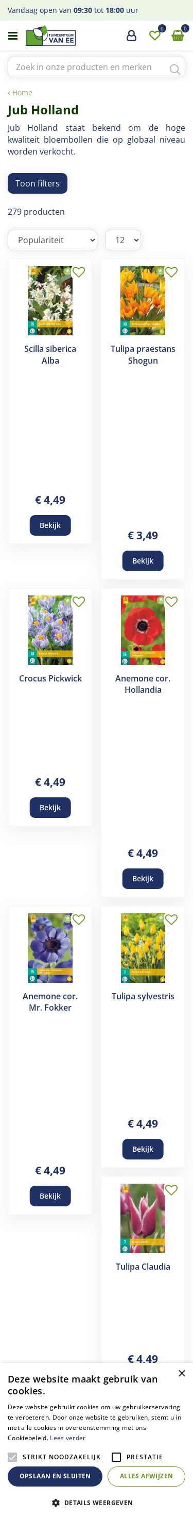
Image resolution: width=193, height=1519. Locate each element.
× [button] (181, 1374)
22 (128, 1318)
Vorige (22, 1318)
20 (87, 1318)
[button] (96, 1502)
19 (67, 1318)
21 (108, 1318)
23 (149, 1318)
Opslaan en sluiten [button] (55, 1476)
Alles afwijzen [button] (146, 1476)
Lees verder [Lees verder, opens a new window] (67, 1437)
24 (96, 1334)
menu (13, 36)
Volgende (171, 1318)
